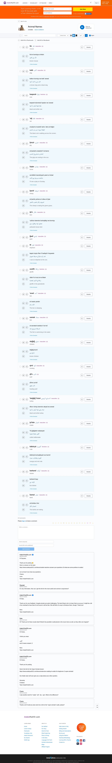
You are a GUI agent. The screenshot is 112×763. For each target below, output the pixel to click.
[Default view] (73, 35)
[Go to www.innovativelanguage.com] (56, 755)
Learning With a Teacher (65, 737)
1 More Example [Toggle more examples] (33, 184)
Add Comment (26, 547)
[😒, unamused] (61, 518)
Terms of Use (46, 16)
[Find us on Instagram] (81, 741)
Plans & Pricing (45, 733)
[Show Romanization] (86, 35)
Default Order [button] (63, 35)
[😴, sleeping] (82, 518)
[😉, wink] (74, 518)
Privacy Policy (51, 16)
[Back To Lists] (22, 21)
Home (25, 724)
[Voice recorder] (27, 47)
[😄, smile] (53, 518)
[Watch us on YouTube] (81, 738)
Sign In (97, 3)
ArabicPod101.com (65, 758)
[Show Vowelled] (83, 35)
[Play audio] (23, 47)
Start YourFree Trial (106, 2)
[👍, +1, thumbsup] (92, 518)
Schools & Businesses (47, 740)
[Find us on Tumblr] (78, 741)
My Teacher (43, 3)
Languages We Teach (47, 737)
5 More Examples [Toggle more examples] (33, 88)
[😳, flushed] (55, 518)
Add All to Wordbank (43, 40)
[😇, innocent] (79, 518)
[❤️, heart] (90, 518)
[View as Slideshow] (86, 27)
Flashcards (26, 728)
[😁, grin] (58, 518)
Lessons (25, 3)
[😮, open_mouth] (85, 518)
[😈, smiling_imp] (87, 518)
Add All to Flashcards (27, 40)
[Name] (36, 539)
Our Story (44, 726)
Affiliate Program (46, 744)
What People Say (46, 731)
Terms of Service (72, 760)
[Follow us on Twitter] (78, 738)
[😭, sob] (77, 518)
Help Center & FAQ (63, 724)
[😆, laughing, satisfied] (69, 518)
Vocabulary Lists (28, 731)
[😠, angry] (66, 518)
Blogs (43, 742)
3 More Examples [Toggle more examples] (33, 160)
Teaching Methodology (64, 735)
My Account (62, 731)
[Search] (39, 35)
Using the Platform (63, 733)
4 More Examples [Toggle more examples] (33, 136)
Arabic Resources (28, 733)
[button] (91, 3)
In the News (44, 735)
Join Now (83, 9)
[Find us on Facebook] (84, 738)
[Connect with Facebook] (88, 14)
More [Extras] (50, 3)
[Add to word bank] (82, 47)
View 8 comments (39, 29)
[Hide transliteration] (80, 35)
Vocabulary (33, 3)
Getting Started (62, 726)
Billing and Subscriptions (65, 728)
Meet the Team (45, 728)
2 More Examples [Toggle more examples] (33, 64)
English (91, 35)
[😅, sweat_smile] (71, 518)
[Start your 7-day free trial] (81, 725)
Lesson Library (27, 726)
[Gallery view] (76, 35)
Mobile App (26, 737)
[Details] (88, 47)
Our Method (44, 724)
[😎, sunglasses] (63, 518)
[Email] (36, 543)
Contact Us (61, 740)
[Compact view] (71, 35)
